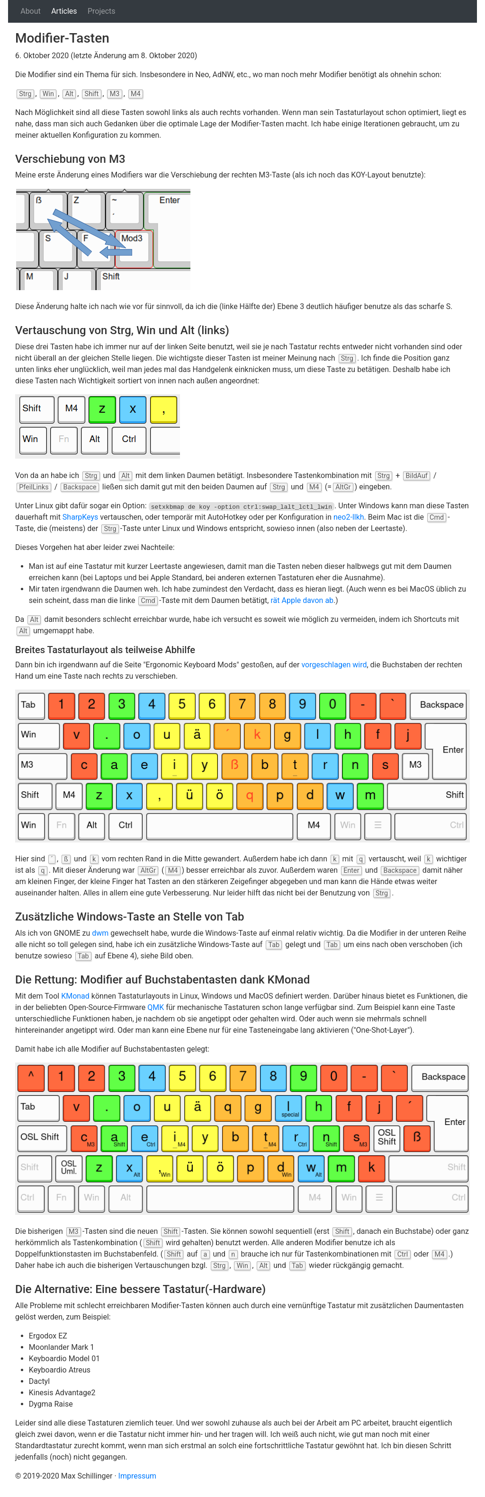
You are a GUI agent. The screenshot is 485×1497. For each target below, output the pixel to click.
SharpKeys (80, 517)
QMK (155, 1007)
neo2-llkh (348, 517)
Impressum (137, 1475)
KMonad (75, 996)
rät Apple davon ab (301, 600)
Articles (64, 11)
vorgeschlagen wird (334, 664)
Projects (102, 11)
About (30, 11)
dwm (100, 933)
